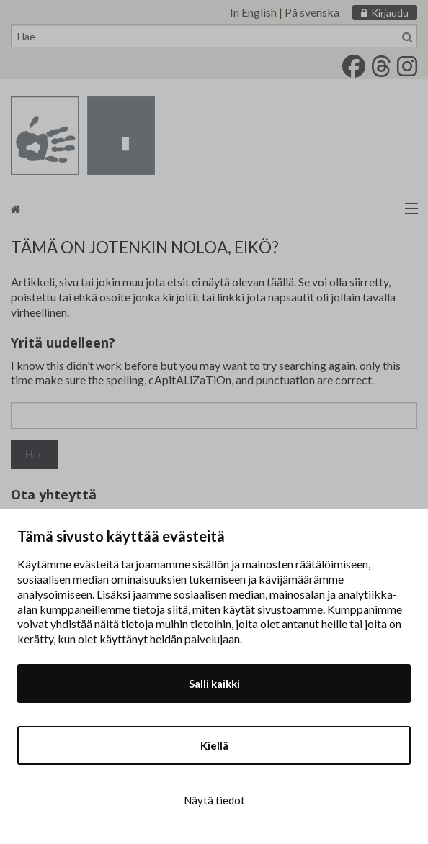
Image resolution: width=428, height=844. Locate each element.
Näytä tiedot (214, 800)
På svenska (312, 12)
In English (253, 12)
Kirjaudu (390, 12)
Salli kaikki (214, 683)
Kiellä (214, 745)
